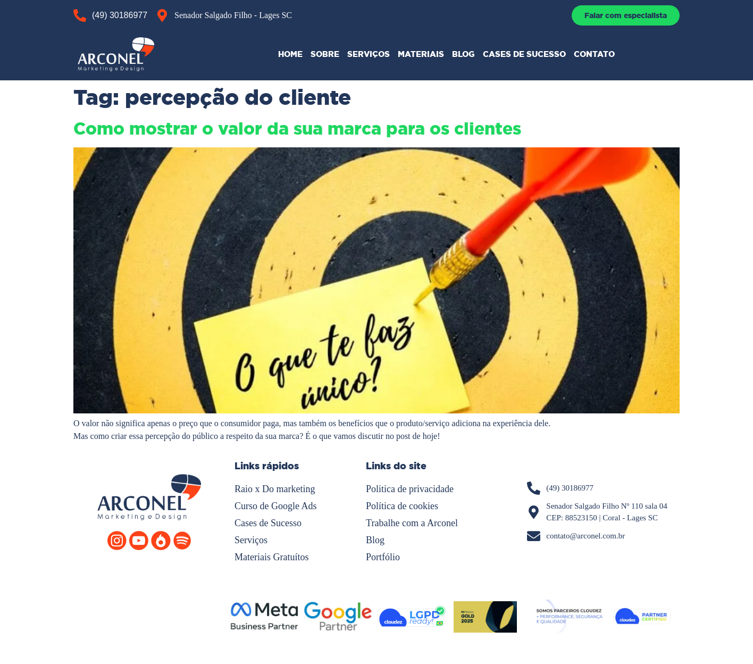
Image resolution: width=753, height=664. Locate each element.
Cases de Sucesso (268, 523)
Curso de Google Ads (276, 506)
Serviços (251, 540)
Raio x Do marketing (275, 489)
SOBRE (325, 54)
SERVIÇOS (368, 54)
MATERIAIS (421, 54)
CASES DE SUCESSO (524, 54)
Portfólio (383, 557)
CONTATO (594, 54)
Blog (375, 540)
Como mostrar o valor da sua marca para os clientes (297, 128)
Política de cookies (402, 506)
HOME (290, 54)
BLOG (463, 54)
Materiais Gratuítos (271, 557)
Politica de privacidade (410, 489)
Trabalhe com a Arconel (412, 523)
